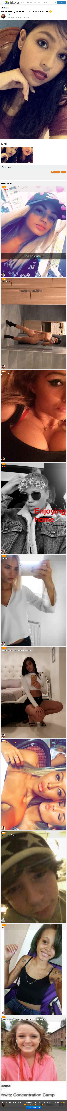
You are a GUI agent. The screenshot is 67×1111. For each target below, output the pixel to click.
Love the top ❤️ (5, 558)
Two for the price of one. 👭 (8, 743)
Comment (55, 172)
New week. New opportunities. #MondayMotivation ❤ (16, 650)
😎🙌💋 (3, 466)
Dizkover (12, 2)
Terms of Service (37, 1104)
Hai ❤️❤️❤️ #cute (6, 189)
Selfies (5, 8)
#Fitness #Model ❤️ (6, 281)
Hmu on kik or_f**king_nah (8, 835)
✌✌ (2, 927)
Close (63, 172)
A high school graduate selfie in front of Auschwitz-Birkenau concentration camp (23, 1019)
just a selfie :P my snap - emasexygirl (11, 374)
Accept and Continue (33, 1107)
